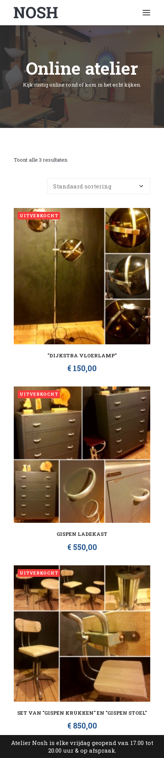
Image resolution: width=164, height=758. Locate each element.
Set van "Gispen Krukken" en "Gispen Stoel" (82, 712)
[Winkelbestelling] (98, 186)
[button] (146, 12)
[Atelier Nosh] (36, 12)
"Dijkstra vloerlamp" (82, 355)
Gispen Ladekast (82, 533)
